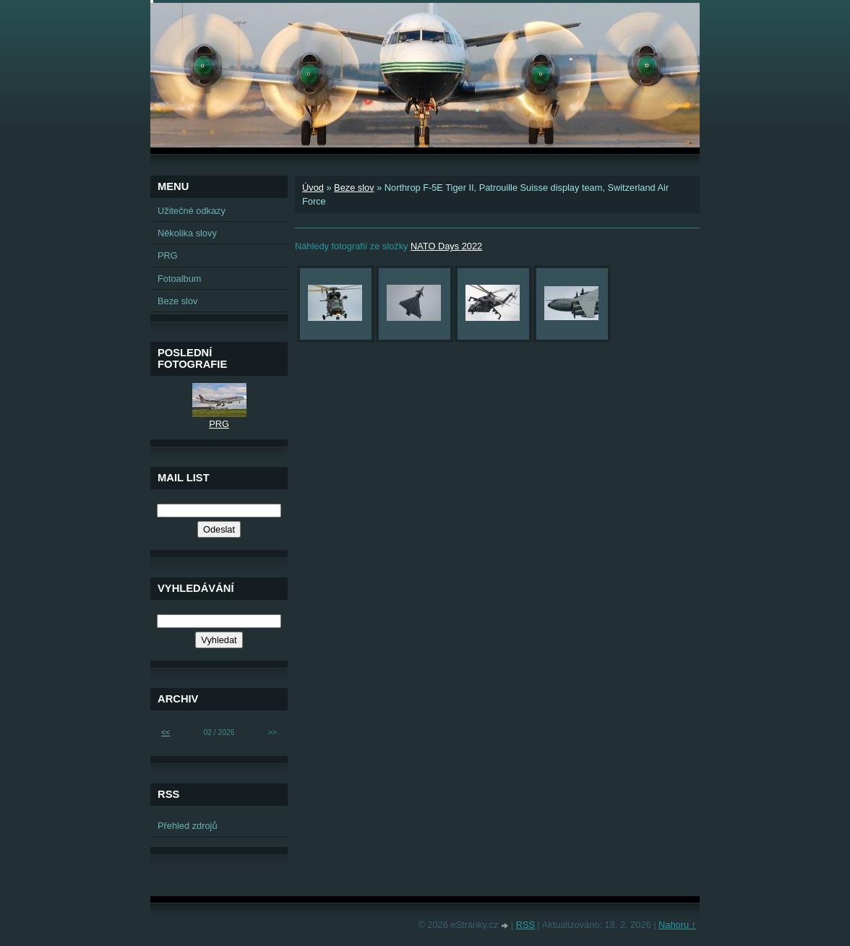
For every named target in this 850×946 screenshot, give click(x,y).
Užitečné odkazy (192, 210)
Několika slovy (187, 233)
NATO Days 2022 (446, 246)
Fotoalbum (179, 278)
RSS (525, 924)
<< (165, 732)
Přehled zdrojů (188, 825)
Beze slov (354, 187)
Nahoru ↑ (677, 924)
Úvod (313, 187)
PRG (168, 255)
